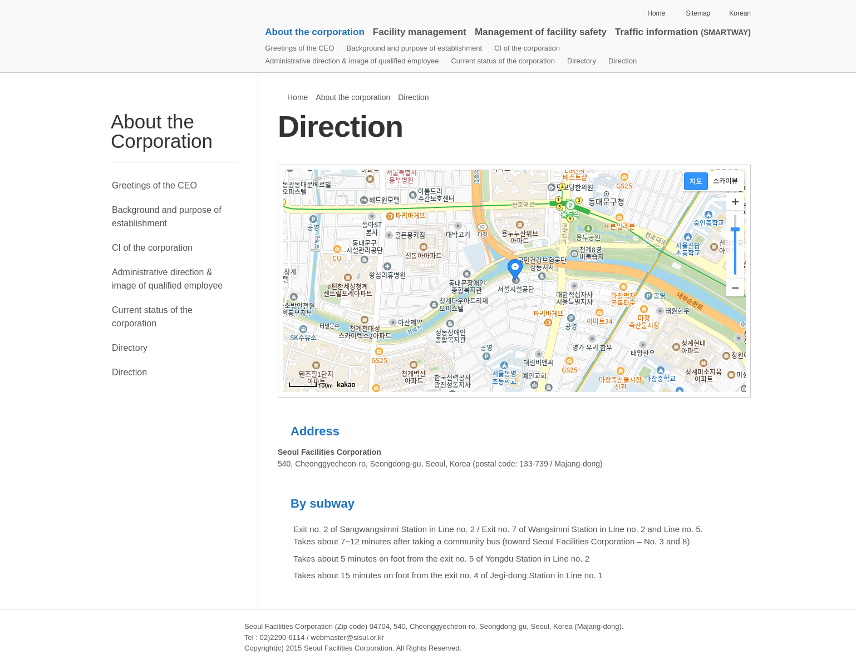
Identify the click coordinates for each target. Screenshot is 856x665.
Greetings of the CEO (299, 48)
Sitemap (698, 13)
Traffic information (683, 32)
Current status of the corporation (502, 61)
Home (656, 13)
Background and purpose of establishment (415, 48)
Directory (581, 61)
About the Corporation (162, 131)
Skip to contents (133, 0)
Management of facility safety (541, 32)
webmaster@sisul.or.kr (347, 637)
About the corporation (314, 32)
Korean (740, 13)
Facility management (419, 32)
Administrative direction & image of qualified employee (352, 61)
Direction (622, 61)
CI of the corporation (527, 48)
